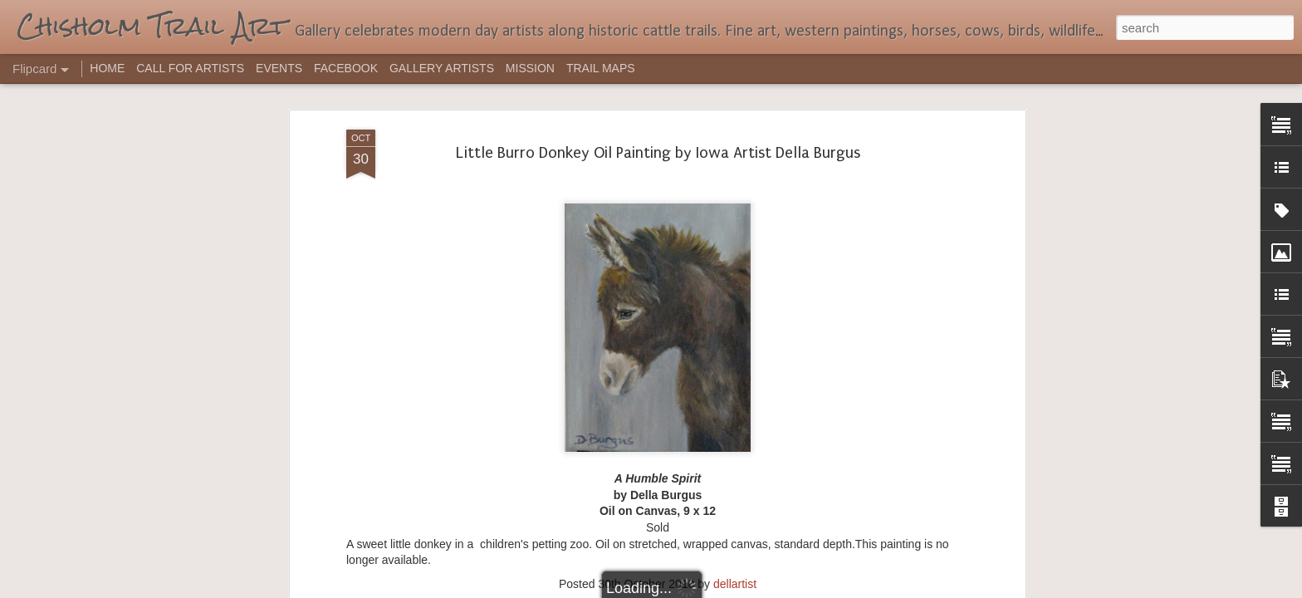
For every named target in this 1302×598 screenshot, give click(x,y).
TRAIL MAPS (600, 68)
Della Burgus (682, 361)
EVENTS (279, 68)
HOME (107, 68)
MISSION (530, 68)
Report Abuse (752, 589)
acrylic (626, 361)
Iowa (734, 361)
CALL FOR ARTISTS (190, 68)
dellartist (734, 339)
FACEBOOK (346, 68)
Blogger (703, 589)
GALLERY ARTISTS (441, 68)
